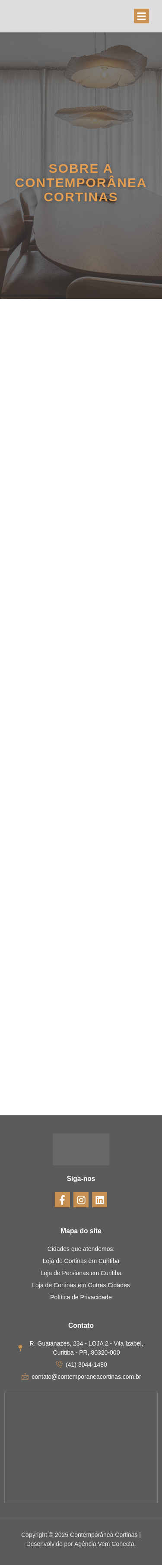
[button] (141, 16)
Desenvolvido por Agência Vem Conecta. (81, 1543)
